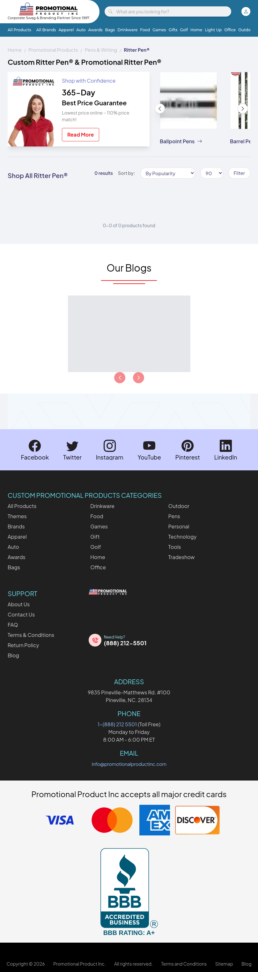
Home (196, 29)
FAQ (13, 624)
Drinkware (127, 29)
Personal (178, 526)
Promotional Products (53, 50)
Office (230, 29)
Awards (95, 29)
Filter (239, 173)
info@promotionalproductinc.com (129, 764)
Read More (80, 134)
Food (145, 29)
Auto (80, 29)
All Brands (46, 29)
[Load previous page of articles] (119, 377)
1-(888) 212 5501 (117, 724)
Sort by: (126, 173)
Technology (182, 536)
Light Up (213, 29)
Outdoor (246, 29)
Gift (95, 536)
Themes (17, 516)
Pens (174, 516)
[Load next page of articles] (138, 377)
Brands (16, 526)
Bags (110, 29)
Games (159, 29)
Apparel (66, 29)
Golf (184, 29)
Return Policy (23, 645)
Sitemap (224, 964)
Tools (174, 546)
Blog (13, 655)
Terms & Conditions (31, 635)
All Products (19, 29)
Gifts (173, 29)
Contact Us (21, 614)
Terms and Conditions (184, 964)
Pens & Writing (101, 50)
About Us (19, 604)
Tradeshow (181, 557)
